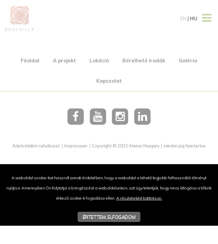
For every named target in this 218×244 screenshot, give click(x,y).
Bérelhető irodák (143, 60)
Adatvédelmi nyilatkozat (36, 145)
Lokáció (99, 60)
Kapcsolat (109, 81)
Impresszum (75, 145)
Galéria (188, 60)
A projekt (64, 60)
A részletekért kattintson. (139, 198)
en (183, 18)
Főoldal (30, 60)
